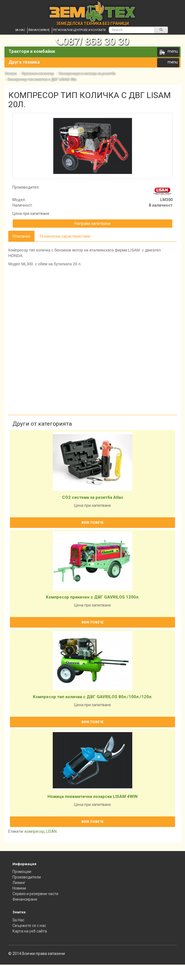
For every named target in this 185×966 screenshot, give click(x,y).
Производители (26, 877)
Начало (11, 74)
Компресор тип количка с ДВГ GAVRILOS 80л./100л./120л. (92, 696)
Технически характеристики (64, 236)
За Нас (18, 920)
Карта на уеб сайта (29, 931)
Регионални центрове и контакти (79, 30)
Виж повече (92, 523)
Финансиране (39, 30)
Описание (21, 236)
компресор (34, 831)
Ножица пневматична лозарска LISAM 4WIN (92, 796)
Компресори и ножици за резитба (87, 74)
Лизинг (18, 882)
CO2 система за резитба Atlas (92, 497)
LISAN (51, 831)
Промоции (21, 871)
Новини (19, 888)
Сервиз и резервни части (35, 894)
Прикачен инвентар (38, 74)
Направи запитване (92, 223)
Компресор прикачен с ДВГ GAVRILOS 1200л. (92, 597)
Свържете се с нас (29, 925)
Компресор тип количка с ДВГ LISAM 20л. (42, 79)
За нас (20, 30)
